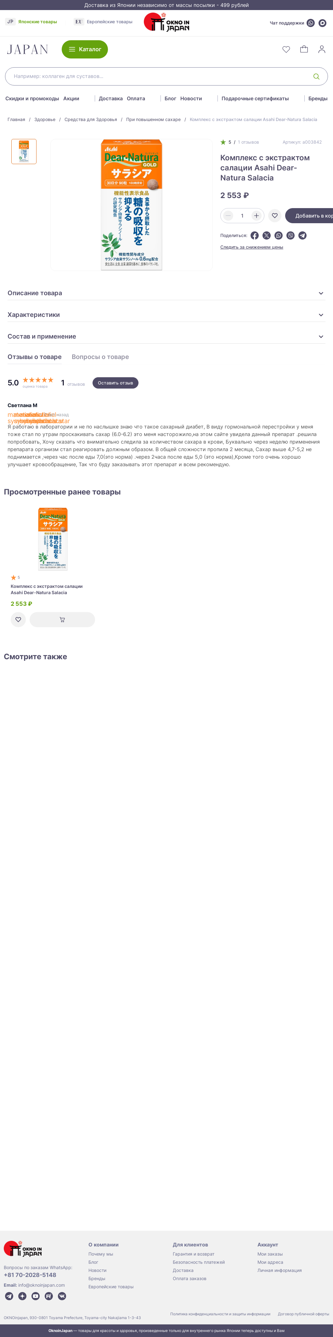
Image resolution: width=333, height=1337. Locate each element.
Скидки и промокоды (32, 98)
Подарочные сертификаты (255, 98)
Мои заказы (270, 1254)
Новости (191, 98)
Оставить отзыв (115, 382)
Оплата (136, 98)
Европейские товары (111, 1286)
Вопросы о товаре (100, 357)
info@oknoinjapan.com (41, 1285)
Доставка (111, 98)
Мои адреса (270, 1262)
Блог (170, 98)
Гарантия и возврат (193, 1254)
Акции (71, 98)
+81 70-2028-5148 (30, 1275)
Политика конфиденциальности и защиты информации (220, 1314)
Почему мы (100, 1254)
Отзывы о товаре (35, 357)
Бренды (318, 98)
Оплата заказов (189, 1278)
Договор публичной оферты (303, 1314)
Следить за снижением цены (251, 247)
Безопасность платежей (199, 1262)
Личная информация (279, 1270)
